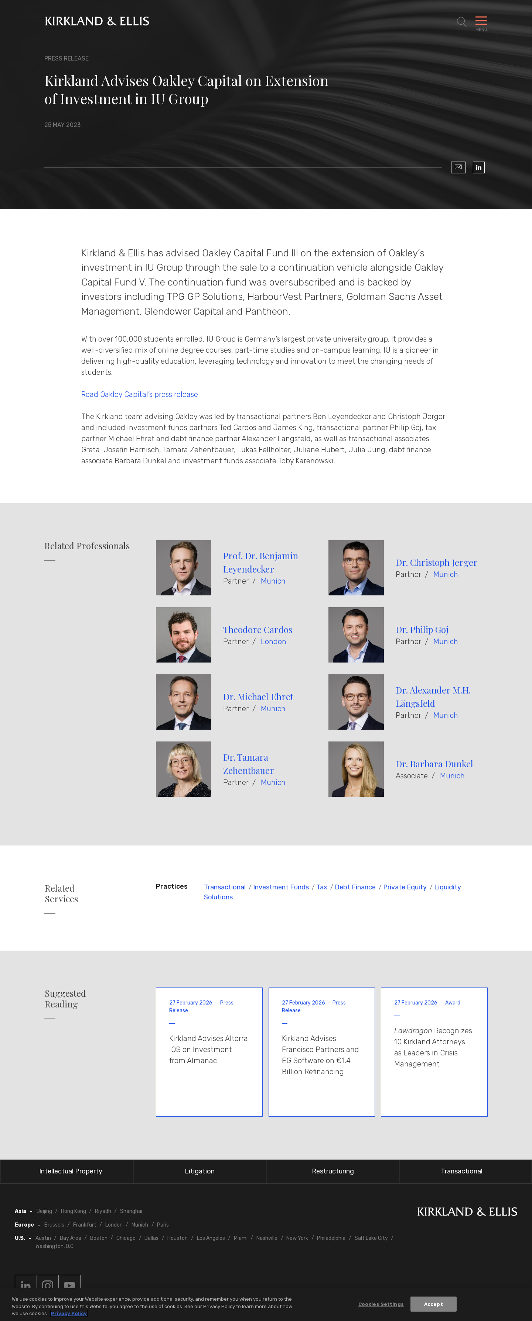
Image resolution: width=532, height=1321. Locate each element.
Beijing (44, 1211)
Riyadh (103, 1211)
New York (297, 1238)
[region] (266, 1304)
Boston (99, 1238)
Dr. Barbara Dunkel (434, 764)
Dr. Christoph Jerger (437, 562)
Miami (241, 1238)
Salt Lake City (371, 1238)
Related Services (61, 893)
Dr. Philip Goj (422, 629)
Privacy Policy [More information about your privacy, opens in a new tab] (69, 1313)
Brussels (54, 1225)
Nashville (266, 1238)
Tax (321, 887)
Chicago (126, 1238)
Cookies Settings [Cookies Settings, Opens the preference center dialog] (381, 1304)
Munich (273, 581)
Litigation (200, 1171)
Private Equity (405, 887)
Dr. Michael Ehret (258, 696)
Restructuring (333, 1171)
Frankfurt (84, 1225)
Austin (43, 1238)
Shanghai (131, 1211)
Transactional (225, 887)
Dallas (151, 1238)
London (273, 641)
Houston (177, 1238)
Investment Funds (281, 887)
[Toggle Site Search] (461, 22)
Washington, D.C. (55, 1246)
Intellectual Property (70, 1171)
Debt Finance (355, 887)
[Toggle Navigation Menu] (481, 22)
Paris (163, 1225)
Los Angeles (211, 1238)
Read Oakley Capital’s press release (139, 394)
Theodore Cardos (257, 629)
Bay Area (70, 1238)
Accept (433, 1304)
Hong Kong (73, 1211)
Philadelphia (331, 1238)
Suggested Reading (65, 999)
